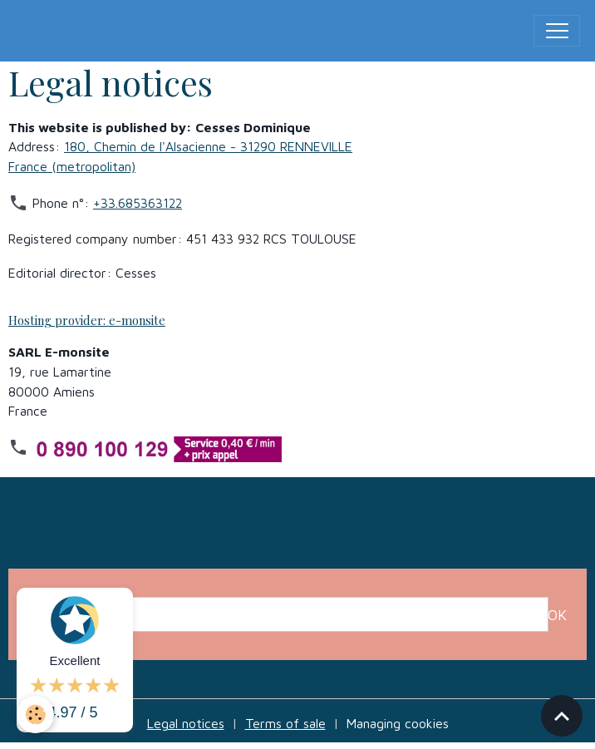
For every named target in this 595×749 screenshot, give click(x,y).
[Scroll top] (562, 716)
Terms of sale (285, 723)
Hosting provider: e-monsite (86, 320)
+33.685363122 (137, 202)
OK (557, 614)
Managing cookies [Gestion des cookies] (398, 723)
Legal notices (185, 723)
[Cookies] (35, 714)
